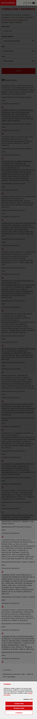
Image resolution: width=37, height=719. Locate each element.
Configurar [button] (24, 713)
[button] (32, 699)
